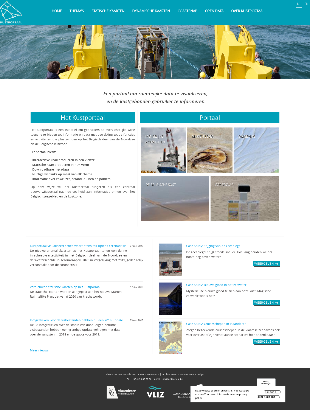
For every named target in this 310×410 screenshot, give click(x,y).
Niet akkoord (266, 397)
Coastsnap (187, 11)
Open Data (214, 11)
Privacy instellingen (266, 382)
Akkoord (270, 392)
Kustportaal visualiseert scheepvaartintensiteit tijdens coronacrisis (78, 246)
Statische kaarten (107, 11)
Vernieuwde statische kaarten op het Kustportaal (65, 287)
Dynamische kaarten (151, 11)
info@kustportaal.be (172, 379)
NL (299, 4)
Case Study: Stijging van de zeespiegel (213, 246)
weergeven (264, 263)
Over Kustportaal (247, 11)
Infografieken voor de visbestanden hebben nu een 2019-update (76, 320)
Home (57, 11)
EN (306, 4)
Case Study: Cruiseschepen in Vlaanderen (216, 324)
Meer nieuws (39, 350)
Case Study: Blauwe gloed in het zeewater (216, 285)
